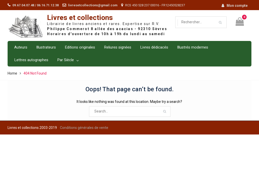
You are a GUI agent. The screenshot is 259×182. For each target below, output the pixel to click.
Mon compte (237, 6)
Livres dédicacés (154, 47)
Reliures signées (117, 47)
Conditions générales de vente (84, 128)
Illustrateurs (46, 47)
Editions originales (80, 47)
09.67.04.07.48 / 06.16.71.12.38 (35, 5)
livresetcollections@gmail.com (92, 5)
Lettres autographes (31, 60)
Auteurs (20, 47)
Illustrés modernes (192, 47)
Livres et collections (80, 18)
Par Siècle (65, 60)
